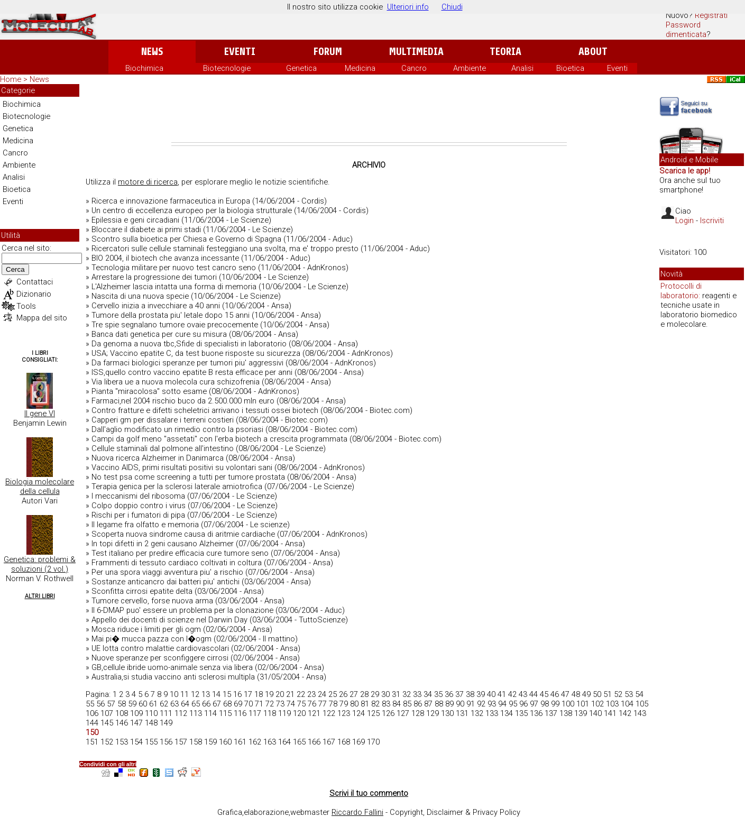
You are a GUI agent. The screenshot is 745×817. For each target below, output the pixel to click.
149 (166, 723)
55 (90, 704)
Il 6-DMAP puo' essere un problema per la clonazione (182, 610)
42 (512, 694)
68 (227, 704)
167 (329, 742)
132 (477, 713)
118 (269, 713)
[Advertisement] (369, 113)
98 (544, 704)
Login (684, 220)
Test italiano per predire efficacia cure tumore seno (180, 553)
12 (195, 694)
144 (92, 723)
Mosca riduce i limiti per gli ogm (146, 629)
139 (580, 713)
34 (428, 694)
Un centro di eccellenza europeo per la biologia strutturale (191, 210)
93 (492, 704)
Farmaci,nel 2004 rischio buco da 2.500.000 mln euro (182, 401)
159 (210, 742)
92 (481, 704)
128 (417, 713)
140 (595, 713)
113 (195, 713)
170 (373, 742)
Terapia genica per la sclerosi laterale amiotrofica (176, 486)
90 (460, 704)
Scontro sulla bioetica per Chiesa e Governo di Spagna (186, 239)
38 (470, 694)
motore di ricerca (148, 182)
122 (329, 713)
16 (237, 694)
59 (132, 704)
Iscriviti (712, 220)
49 (586, 694)
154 (136, 742)
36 (449, 694)
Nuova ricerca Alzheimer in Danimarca (157, 458)
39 (480, 694)
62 (164, 704)
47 (565, 694)
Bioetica (570, 68)
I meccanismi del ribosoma (138, 496)
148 (151, 723)
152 (106, 742)
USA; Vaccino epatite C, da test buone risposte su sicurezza (195, 353)
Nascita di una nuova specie (140, 296)
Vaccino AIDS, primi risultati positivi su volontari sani (181, 467)
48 (576, 694)
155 (151, 742)
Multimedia (416, 51)
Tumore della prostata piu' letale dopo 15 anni (170, 315)
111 (166, 713)
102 (597, 704)
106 (92, 713)
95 (513, 704)
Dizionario (33, 294)
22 (301, 694)
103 (612, 704)
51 (607, 694)
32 (406, 694)
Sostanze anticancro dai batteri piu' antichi (165, 581)
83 (386, 704)
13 (205, 694)
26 (343, 694)
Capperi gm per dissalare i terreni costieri (162, 420)
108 (121, 713)
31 (396, 694)
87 (428, 704)
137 (551, 713)
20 (279, 694)
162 (255, 742)
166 (314, 742)
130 (447, 713)
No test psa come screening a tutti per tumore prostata (188, 477)
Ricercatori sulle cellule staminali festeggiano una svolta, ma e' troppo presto (224, 248)
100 (568, 704)
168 (343, 742)
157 (180, 742)
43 (523, 694)
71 (259, 704)
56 (100, 704)
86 (417, 704)
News (152, 51)
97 (534, 704)
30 (385, 694)
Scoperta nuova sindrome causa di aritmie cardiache (183, 534)
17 (248, 694)
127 (403, 713)
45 (544, 694)
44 (533, 694)
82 (375, 704)
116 (240, 713)
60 (143, 704)
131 (462, 713)
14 (216, 694)
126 (388, 713)
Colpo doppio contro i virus (138, 505)
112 (180, 713)
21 (290, 694)
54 (639, 694)
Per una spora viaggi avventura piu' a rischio (167, 572)
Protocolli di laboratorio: (681, 290)
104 (627, 704)
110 (151, 713)
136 (536, 713)
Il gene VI (39, 413)
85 (407, 704)
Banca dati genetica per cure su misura (159, 334)
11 (184, 694)
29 (375, 694)
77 (322, 704)
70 (248, 704)
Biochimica (144, 68)
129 (432, 713)
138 (565, 713)
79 (343, 704)
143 (639, 713)
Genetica (301, 68)
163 (269, 742)
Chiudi (452, 7)
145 (106, 723)
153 (121, 742)
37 (459, 694)
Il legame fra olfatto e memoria (145, 524)
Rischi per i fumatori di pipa (138, 515)
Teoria (505, 51)
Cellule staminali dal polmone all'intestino (162, 448)
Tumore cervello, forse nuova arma (152, 600)
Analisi (522, 68)
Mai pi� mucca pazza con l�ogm (151, 639)
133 (491, 713)
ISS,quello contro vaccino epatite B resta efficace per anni (191, 372)
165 (299, 742)
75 (301, 704)
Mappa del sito (41, 318)
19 (269, 694)
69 (238, 704)
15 (227, 694)
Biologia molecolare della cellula (39, 486)
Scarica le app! (684, 171)
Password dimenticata (686, 29)
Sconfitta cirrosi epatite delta (141, 591)
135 (521, 713)
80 (354, 704)
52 (618, 694)
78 (333, 704)
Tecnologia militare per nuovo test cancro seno (173, 267)
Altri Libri (40, 596)
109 (136, 713)
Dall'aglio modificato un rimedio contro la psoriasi (177, 429)
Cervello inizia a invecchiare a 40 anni (155, 305)
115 (225, 713)
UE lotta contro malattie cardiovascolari (160, 648)
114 (210, 713)
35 (438, 694)
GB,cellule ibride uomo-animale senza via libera (172, 667)
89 (449, 704)
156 (166, 742)
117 (255, 713)
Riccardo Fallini (357, 812)
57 (111, 704)
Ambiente (469, 68)
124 (358, 713)
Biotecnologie (227, 68)
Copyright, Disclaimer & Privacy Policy (455, 812)
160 (225, 742)
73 (280, 704)
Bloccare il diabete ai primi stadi (146, 229)
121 (314, 713)
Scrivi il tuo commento (368, 793)
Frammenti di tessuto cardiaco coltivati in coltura (176, 562)
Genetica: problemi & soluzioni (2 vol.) (40, 564)
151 (92, 742)
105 (642, 704)
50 (597, 694)
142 (625, 713)
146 (121, 723)
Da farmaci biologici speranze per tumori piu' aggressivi (187, 363)
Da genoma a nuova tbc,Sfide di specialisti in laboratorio (189, 343)
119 (284, 713)
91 (470, 704)
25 (332, 694)
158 (195, 742)
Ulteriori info (408, 7)
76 (312, 704)
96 (523, 704)
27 (353, 694)
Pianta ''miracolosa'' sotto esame (149, 391)
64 (185, 704)
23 (311, 694)
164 (284, 742)
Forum (327, 51)
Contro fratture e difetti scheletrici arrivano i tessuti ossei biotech (204, 410)
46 (554, 694)
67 (217, 704)
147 (136, 723)
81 (365, 704)
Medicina (360, 68)
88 (439, 704)
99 (555, 704)
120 (299, 713)
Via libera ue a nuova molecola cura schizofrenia (175, 382)
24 (322, 694)
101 (582, 704)
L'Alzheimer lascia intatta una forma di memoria (173, 286)
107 (106, 713)
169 (358, 742)
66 (206, 704)
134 (506, 713)
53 (628, 694)
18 (258, 694)
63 (174, 704)
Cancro (414, 68)
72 (269, 704)
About (593, 51)
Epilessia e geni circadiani (135, 220)
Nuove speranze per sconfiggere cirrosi (159, 658)
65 (195, 704)
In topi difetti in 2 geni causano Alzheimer (162, 543)
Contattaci (34, 282)
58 (121, 704)
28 (364, 694)
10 (174, 694)
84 (396, 704)
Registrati (711, 15)
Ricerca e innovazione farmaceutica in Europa (170, 201)
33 (417, 694)
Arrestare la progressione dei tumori (154, 277)
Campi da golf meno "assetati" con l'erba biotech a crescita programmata (219, 439)
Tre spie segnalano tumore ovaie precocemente (174, 324)
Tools (26, 306)
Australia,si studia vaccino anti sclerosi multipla (173, 677)
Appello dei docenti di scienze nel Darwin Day (169, 620)
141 (610, 713)
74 (291, 704)
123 (343, 713)
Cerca (15, 269)
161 (240, 742)
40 (491, 694)
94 (502, 704)
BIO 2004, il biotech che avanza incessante (165, 258)
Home (10, 79)
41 (502, 694)
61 (153, 704)
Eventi (239, 51)
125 (373, 713)
